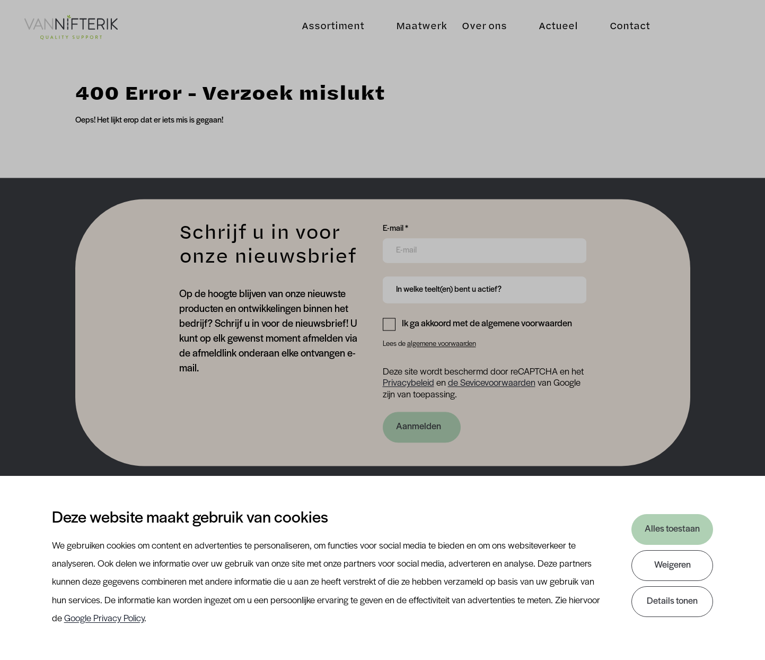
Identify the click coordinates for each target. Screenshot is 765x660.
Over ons (484, 27)
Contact (630, 27)
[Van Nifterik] (71, 27)
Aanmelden (418, 427)
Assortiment (333, 27)
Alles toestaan (672, 529)
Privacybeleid (408, 384)
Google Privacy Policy (104, 619)
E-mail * (395, 227)
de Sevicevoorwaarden (491, 384)
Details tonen (672, 601)
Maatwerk (421, 27)
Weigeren (672, 565)
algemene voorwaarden (441, 344)
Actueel (558, 27)
